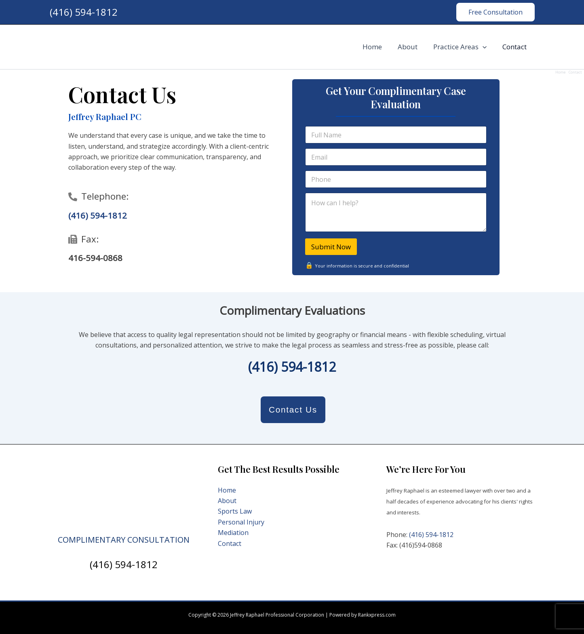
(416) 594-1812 (84, 12)
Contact (516, 46)
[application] (485, 47)
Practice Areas (462, 47)
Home (379, 46)
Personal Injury (241, 522)
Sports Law (235, 511)
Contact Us (293, 409)
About (412, 46)
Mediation (233, 532)
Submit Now (331, 246)
